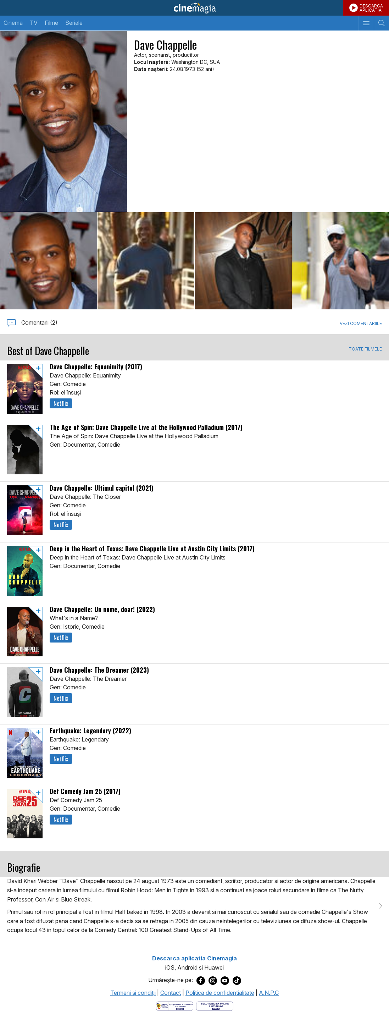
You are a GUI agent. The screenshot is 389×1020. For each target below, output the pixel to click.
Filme (51, 22)
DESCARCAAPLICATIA (371, 8)
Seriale (74, 22)
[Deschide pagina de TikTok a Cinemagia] (237, 980)
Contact (170, 992)
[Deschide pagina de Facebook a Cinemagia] (200, 980)
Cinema (13, 22)
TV (34, 22)
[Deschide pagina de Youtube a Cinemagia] (225, 980)
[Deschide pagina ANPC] (174, 1005)
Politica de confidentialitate (219, 992)
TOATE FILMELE (365, 349)
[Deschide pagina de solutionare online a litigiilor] (214, 1005)
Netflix (61, 403)
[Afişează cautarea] (381, 23)
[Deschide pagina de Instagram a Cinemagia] (213, 980)
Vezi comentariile (361, 323)
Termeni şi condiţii (133, 992)
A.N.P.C (269, 992)
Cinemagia (194, 8)
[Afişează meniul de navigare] (366, 23)
